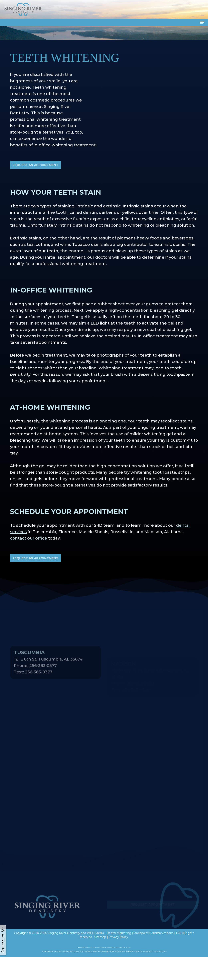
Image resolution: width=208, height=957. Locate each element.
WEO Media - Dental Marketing (109, 933)
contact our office (28, 538)
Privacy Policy (118, 937)
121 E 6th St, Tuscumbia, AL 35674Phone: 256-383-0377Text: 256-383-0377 (48, 673)
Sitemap (100, 937)
